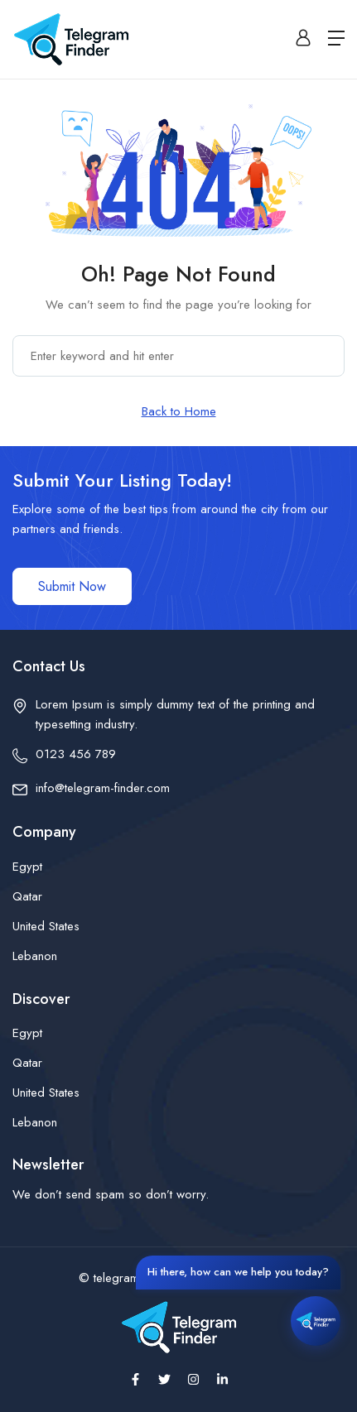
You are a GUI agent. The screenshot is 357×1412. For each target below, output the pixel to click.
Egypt (27, 866)
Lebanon (34, 956)
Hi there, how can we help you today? (238, 1272)
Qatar (27, 896)
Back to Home (179, 411)
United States (46, 926)
